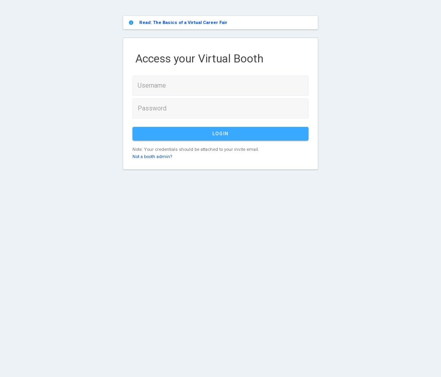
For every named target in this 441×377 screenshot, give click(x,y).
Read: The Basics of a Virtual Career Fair (183, 22)
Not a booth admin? (152, 156)
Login (220, 133)
